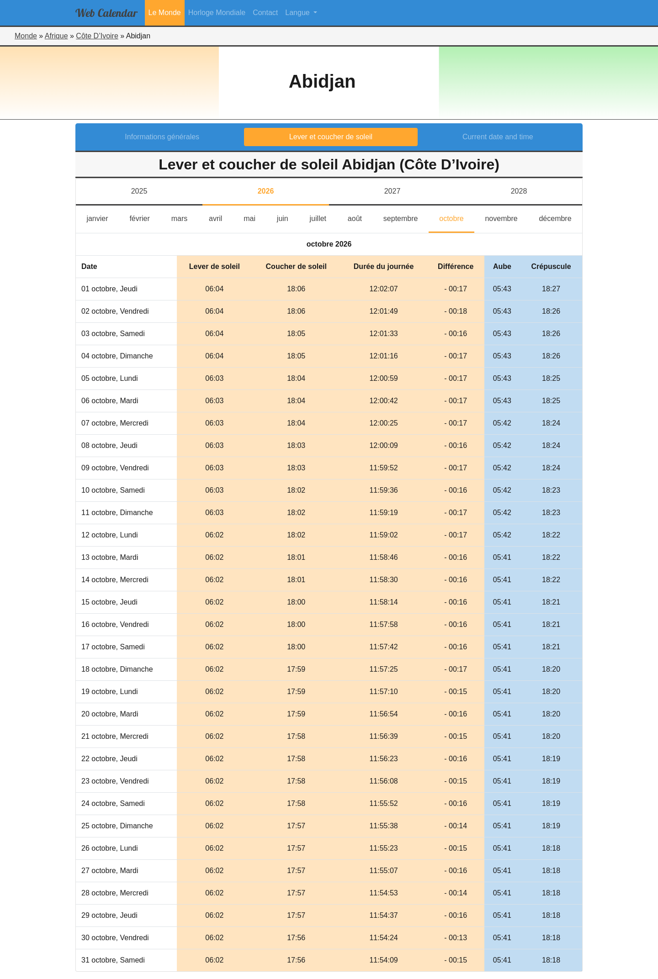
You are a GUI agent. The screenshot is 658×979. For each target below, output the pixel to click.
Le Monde (165, 12)
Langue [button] (298, 12)
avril (221, 217)
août (360, 217)
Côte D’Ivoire (97, 36)
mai (255, 217)
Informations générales (162, 137)
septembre (406, 217)
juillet (323, 217)
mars (184, 217)
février (144, 217)
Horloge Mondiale (216, 12)
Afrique (56, 36)
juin (288, 217)
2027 (392, 191)
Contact (265, 12)
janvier (102, 217)
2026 (266, 191)
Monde (26, 36)
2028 (519, 191)
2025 (139, 191)
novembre (506, 217)
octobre (456, 217)
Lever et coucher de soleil (330, 137)
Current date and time (497, 137)
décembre (560, 217)
